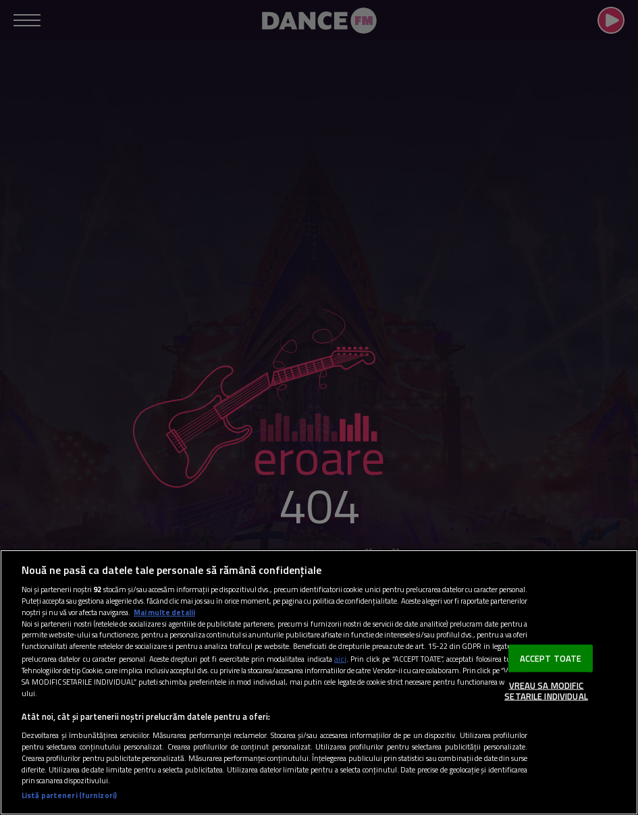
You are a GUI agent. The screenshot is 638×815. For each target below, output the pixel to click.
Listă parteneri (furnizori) (69, 795)
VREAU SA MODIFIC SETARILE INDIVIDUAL (545, 691)
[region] (319, 682)
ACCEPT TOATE (551, 657)
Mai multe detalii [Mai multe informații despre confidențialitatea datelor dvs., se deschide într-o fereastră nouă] (164, 612)
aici (340, 658)
